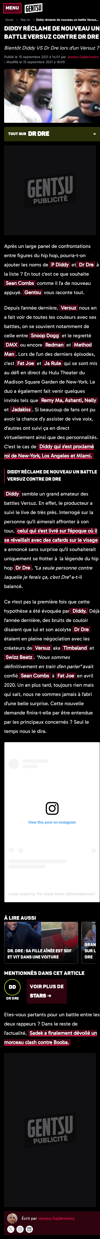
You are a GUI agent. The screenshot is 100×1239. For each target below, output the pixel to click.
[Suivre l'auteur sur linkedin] (29, 1229)
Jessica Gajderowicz (83, 57)
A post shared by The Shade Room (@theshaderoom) (51, 894)
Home (9, 20)
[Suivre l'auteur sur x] (10, 1229)
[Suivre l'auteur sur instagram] (20, 1229)
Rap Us (25, 20)
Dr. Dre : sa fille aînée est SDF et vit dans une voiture (39, 954)
